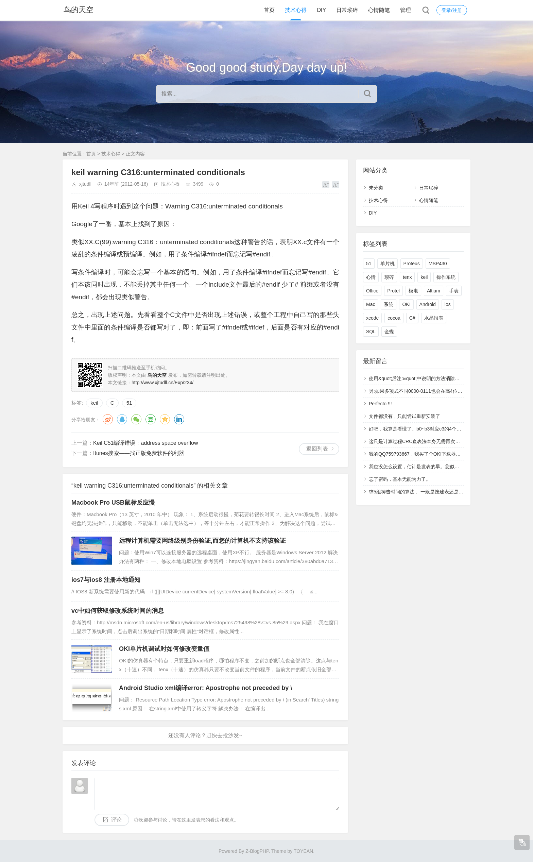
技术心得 (296, 10)
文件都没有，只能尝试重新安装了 (404, 416)
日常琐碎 (347, 10)
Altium (433, 290)
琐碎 (389, 277)
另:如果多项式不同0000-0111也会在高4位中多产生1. (424, 391)
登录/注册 (452, 10)
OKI (406, 304)
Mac (370, 304)
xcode (372, 318)
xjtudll (85, 184)
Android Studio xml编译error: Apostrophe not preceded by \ (205, 687)
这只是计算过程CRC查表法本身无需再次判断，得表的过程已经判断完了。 (448, 441)
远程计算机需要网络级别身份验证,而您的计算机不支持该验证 (202, 540)
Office (372, 290)
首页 (269, 10)
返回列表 (317, 449)
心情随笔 (379, 10)
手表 (454, 290)
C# (412, 318)
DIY (321, 10)
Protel (393, 290)
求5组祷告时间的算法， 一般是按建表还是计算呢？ (423, 491)
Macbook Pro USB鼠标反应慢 (113, 502)
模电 (413, 290)
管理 (405, 10)
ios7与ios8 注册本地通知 (105, 579)
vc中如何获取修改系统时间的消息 (117, 610)
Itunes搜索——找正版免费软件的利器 (138, 453)
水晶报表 (433, 318)
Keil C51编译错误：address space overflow (145, 443)
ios (448, 304)
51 (129, 403)
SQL (371, 331)
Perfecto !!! (380, 403)
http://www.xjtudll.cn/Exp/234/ (162, 382)
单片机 (387, 263)
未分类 (376, 187)
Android (427, 304)
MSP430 (438, 263)
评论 (116, 820)
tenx (407, 277)
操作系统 (445, 277)
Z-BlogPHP (257, 851)
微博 (108, 419)
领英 (179, 419)
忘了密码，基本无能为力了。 (400, 479)
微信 (136, 419)
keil (94, 403)
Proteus (411, 263)
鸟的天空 (77, 10)
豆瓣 (150, 419)
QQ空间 (165, 419)
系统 (388, 304)
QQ (122, 419)
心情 (371, 277)
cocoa (394, 318)
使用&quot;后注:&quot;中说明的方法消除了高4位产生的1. (429, 378)
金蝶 (389, 331)
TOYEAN (303, 851)
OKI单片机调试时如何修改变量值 (164, 648)
